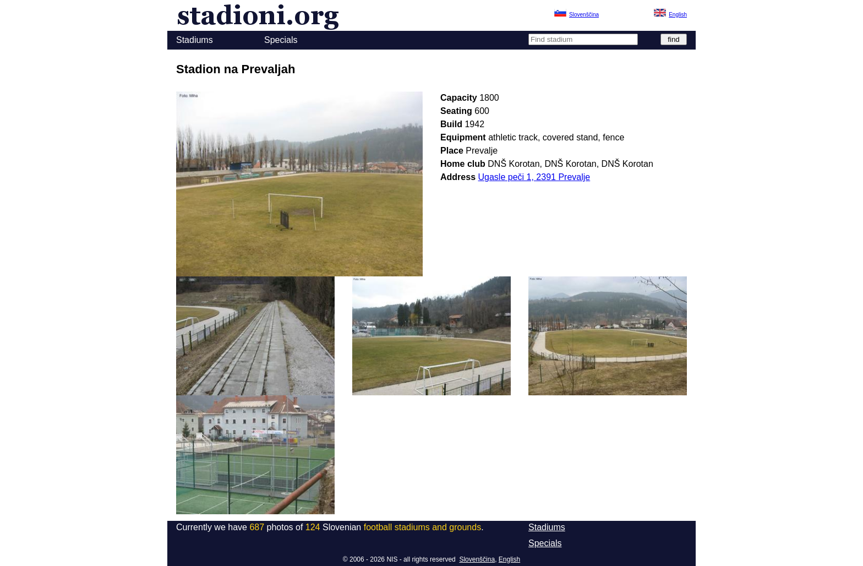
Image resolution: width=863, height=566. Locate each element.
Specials (280, 40)
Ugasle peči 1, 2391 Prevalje (534, 177)
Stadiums (194, 40)
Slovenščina (477, 559)
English (509, 559)
